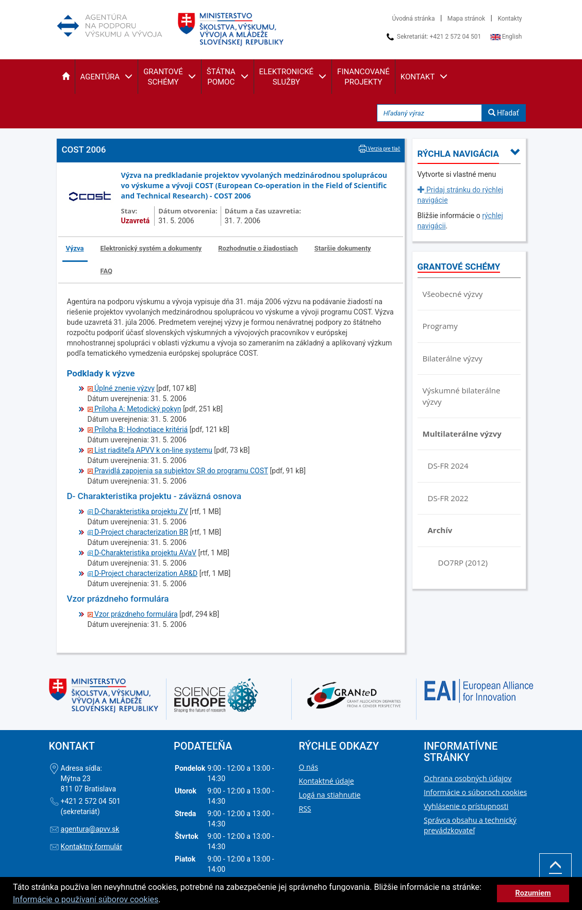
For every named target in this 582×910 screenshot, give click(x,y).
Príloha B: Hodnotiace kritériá (138, 429)
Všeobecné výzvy (453, 294)
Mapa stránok (466, 18)
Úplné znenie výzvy (121, 388)
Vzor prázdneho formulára (133, 614)
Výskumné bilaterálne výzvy (462, 395)
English (506, 36)
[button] (66, 76)
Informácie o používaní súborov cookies (85, 899)
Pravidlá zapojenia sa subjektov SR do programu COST (178, 471)
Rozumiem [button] (533, 893)
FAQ (107, 271)
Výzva (75, 248)
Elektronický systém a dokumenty (151, 248)
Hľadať (503, 113)
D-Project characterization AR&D (143, 573)
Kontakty (510, 18)
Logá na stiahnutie (330, 795)
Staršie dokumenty (342, 248)
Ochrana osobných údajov (467, 778)
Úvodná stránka (413, 18)
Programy (440, 326)
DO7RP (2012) (463, 562)
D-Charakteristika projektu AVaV (142, 553)
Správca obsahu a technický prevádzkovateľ (470, 825)
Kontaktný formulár (91, 846)
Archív (440, 530)
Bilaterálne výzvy (453, 358)
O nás (309, 767)
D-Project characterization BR (138, 532)
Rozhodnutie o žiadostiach (258, 248)
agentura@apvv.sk (90, 829)
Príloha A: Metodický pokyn (134, 409)
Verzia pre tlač (380, 149)
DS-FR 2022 (448, 498)
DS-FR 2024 (448, 465)
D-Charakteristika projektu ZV (138, 511)
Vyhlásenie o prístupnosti (466, 806)
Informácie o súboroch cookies (475, 792)
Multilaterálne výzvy (462, 433)
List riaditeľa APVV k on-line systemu (150, 450)
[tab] (75, 249)
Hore (555, 872)
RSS (305, 809)
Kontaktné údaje (326, 781)
